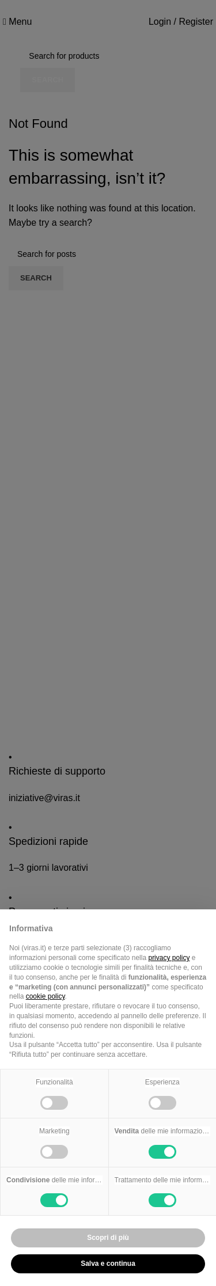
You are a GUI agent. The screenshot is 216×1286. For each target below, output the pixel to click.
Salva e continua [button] (108, 1264)
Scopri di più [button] (108, 1238)
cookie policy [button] (45, 996)
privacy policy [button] (169, 958)
